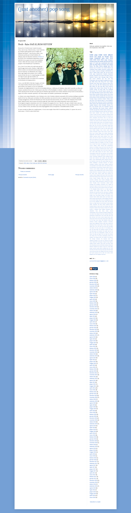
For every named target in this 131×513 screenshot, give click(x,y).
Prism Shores (103, 129)
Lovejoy (102, 195)
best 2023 (102, 249)
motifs (111, 252)
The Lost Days (104, 234)
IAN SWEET (110, 187)
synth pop (104, 254)
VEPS (104, 243)
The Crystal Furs (95, 139)
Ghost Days (99, 83)
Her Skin (99, 185)
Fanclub (109, 173)
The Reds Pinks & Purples (99, 64)
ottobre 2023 (93, 333)
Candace (96, 164)
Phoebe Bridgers (96, 129)
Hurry (111, 83)
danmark (108, 91)
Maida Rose (110, 125)
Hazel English (98, 69)
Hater (99, 77)
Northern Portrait (106, 203)
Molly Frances (101, 199)
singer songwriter (95, 58)
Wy (98, 246)
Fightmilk (92, 77)
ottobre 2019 (93, 422)
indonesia (104, 69)
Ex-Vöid (97, 97)
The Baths (111, 226)
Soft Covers (98, 217)
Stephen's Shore (98, 105)
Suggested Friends (99, 223)
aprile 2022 (92, 365)
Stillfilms (91, 136)
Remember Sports (97, 131)
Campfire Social (99, 112)
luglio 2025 (92, 293)
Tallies (91, 226)
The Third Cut (101, 240)
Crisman (91, 168)
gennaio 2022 (93, 371)
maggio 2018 (93, 452)
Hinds (108, 83)
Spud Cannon (95, 218)
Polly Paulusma (101, 207)
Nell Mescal (110, 201)
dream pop (93, 56)
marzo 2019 (92, 435)
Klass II (107, 192)
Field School (107, 175)
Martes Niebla (96, 196)
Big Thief (107, 111)
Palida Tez (94, 86)
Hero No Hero (104, 185)
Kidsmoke (92, 192)
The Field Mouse (93, 231)
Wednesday (95, 108)
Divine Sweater (106, 170)
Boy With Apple (102, 161)
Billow (111, 157)
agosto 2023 (93, 337)
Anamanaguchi (93, 153)
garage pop (107, 66)
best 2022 (98, 249)
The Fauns (110, 229)
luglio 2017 (92, 467)
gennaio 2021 (93, 393)
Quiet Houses (110, 129)
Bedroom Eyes (98, 157)
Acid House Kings (106, 150)
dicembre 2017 (93, 461)
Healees (104, 98)
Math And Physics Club (108, 196)
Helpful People (96, 122)
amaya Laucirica (93, 248)
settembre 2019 (93, 423)
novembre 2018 (93, 442)
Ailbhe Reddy (98, 151)
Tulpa (108, 241)
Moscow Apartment (93, 128)
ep (103, 56)
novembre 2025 (93, 286)
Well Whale (102, 245)
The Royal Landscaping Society (104, 235)
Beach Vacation (96, 94)
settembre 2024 (93, 312)
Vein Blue (108, 243)
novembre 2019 (93, 420)
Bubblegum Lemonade (98, 162)
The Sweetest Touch (105, 238)
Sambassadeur (93, 212)
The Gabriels (99, 231)
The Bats (99, 137)
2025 (94, 60)
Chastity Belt (102, 95)
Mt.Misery (110, 100)
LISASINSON (108, 70)
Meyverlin (100, 126)
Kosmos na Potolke (93, 193)
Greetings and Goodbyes (95, 184)
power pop (96, 61)
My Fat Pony (92, 201)
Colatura (108, 165)
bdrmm (101, 248)
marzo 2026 (92, 278)
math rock (104, 252)
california (111, 108)
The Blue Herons (98, 66)
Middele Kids (107, 198)
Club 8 (111, 75)
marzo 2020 (92, 412)
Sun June (107, 78)
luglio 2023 (92, 339)
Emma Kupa (92, 97)
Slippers (98, 213)
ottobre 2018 (93, 444)
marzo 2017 (92, 474)
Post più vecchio (79, 174)
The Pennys (110, 234)
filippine (102, 251)
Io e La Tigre (106, 189)
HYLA (107, 184)
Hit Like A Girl (110, 185)
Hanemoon (92, 185)
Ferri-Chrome (100, 117)
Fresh (31, 163)
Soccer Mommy (109, 86)
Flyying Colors (97, 176)
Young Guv (105, 246)
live (101, 252)
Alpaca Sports (100, 92)
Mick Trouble (102, 198)
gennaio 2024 (93, 327)
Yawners (101, 246)
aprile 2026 (92, 276)
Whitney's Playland (93, 246)
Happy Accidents (98, 98)
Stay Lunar (95, 220)
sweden (102, 61)
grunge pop (97, 252)
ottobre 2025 (93, 288)
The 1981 (100, 226)
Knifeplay (111, 192)
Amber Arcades (109, 151)
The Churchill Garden (101, 91)
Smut (103, 215)
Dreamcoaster (99, 116)
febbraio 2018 (93, 457)
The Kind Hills (100, 140)
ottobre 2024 (93, 310)
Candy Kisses (101, 164)
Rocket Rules (110, 103)
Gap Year (108, 97)
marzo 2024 (92, 323)
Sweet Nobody (104, 136)
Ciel (107, 95)
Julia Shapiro (97, 190)
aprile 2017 (92, 473)
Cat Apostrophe (93, 165)
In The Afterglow (93, 189)
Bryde (94, 112)
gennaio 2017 (93, 478)
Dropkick (104, 116)
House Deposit (101, 187)
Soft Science (97, 134)
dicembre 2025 (93, 284)
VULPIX (91, 145)
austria (98, 248)
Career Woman (95, 95)
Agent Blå (94, 92)
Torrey (91, 241)
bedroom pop (93, 67)
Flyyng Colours (104, 176)
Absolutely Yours (99, 150)
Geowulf (106, 181)
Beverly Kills (102, 111)
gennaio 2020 (93, 416)
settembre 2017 (93, 463)
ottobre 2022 (93, 354)
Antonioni (98, 154)
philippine (91, 254)
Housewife (106, 122)
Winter (106, 108)
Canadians (92, 164)
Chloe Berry (106, 75)
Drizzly (91, 172)
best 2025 (111, 249)
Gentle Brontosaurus (100, 181)
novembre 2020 (93, 397)
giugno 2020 (93, 406)
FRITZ (91, 117)
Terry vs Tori (94, 226)
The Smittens (104, 237)
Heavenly (91, 122)
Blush (91, 112)
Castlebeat (92, 69)
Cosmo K (111, 167)
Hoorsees (96, 187)
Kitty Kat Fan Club (101, 192)
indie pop (35, 163)
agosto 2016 (93, 488)
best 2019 (94, 249)
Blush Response (105, 159)
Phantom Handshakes (108, 102)
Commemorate (99, 167)
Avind (102, 75)
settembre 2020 (93, 401)
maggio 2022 (93, 363)
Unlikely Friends (93, 243)
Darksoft (108, 114)
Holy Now (92, 100)
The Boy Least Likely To (100, 227)
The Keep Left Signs (96, 234)
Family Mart (104, 173)
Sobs (110, 215)
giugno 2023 (93, 340)
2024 (98, 60)
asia (108, 64)
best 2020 (111, 147)
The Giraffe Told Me (107, 231)
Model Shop (110, 126)
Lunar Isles (94, 84)
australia (92, 61)
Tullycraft (105, 241)
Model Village (95, 199)
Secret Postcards (99, 212)
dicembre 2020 (93, 395)
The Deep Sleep (95, 229)
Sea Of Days (95, 133)
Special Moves (107, 217)
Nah (98, 128)
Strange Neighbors (98, 221)
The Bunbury (104, 137)
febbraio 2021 (93, 391)
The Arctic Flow (105, 226)
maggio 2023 (93, 342)
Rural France (104, 131)
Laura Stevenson (105, 123)
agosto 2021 (93, 380)
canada (111, 64)
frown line (108, 251)
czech (91, 251)
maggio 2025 (93, 297)
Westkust (106, 245)
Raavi (100, 209)
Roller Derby (100, 72)
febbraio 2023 (93, 348)
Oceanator (95, 204)
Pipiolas (96, 207)
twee (103, 58)
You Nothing (95, 147)
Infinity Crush (100, 189)
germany (98, 109)
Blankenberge (98, 159)
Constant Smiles (105, 167)
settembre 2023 (93, 335)
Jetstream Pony (97, 75)
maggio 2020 (93, 408)
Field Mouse (102, 175)
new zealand (104, 67)
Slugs (112, 213)
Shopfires (109, 212)
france (91, 66)
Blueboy (111, 111)
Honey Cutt (102, 122)
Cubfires (98, 168)
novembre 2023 (93, 331)
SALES (111, 210)
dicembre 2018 (93, 440)
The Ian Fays (94, 140)
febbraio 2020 (93, 414)
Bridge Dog (107, 161)
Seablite (91, 105)
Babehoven (100, 156)
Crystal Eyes (104, 114)
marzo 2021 (92, 389)
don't (100, 251)
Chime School (106, 112)
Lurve (96, 100)
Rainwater (108, 209)
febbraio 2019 (93, 437)
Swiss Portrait (104, 88)
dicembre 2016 (93, 480)
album (28, 163)
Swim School (97, 88)
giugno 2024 (93, 318)
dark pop (94, 251)
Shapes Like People (103, 133)
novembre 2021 (93, 374)
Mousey (111, 199)
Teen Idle (95, 137)
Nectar (106, 201)
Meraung (97, 198)
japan (94, 74)
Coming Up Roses (97, 114)
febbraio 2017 (93, 476)
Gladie (111, 182)
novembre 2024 (93, 308)
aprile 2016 (92, 495)
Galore (93, 181)
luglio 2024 (92, 316)
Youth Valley (110, 246)
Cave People (98, 165)
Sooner (102, 217)
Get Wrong (110, 181)
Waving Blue (104, 145)
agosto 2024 (93, 314)
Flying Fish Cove (105, 81)
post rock (95, 254)
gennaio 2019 (93, 439)
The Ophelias (101, 142)
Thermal (106, 240)
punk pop (44, 163)
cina (95, 148)
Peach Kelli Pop (100, 206)
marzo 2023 (92, 346)
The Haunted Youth (96, 106)
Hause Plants (110, 120)
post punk (110, 63)
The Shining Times (97, 237)
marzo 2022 (92, 367)
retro (91, 92)
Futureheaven (102, 97)
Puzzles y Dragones (94, 209)
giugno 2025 (93, 295)
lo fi (94, 63)
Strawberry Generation (108, 221)
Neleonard (100, 102)
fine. (112, 91)
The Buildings (108, 227)
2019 (111, 58)
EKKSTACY (95, 172)
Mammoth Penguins (94, 126)
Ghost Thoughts (93, 182)
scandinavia (104, 63)
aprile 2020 (92, 410)
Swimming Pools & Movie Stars (96, 224)
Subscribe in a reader (95, 502)
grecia (93, 252)
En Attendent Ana (109, 116)
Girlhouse (105, 83)
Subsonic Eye (100, 78)
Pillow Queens (93, 103)
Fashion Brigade (96, 175)
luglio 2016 (92, 490)
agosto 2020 (93, 403)
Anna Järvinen (103, 153)
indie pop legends (100, 80)
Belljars (103, 157)
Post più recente (23, 174)
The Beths (98, 67)
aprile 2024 (92, 322)
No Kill (101, 203)
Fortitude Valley (100, 178)
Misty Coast (104, 126)
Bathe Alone (95, 81)
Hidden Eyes (110, 98)
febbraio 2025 (93, 303)
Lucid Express (104, 125)
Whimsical (111, 245)
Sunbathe (104, 105)
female (107, 56)
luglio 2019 (92, 427)
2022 (25, 163)
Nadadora (98, 201)
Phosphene (92, 207)
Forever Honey (110, 176)
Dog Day (111, 170)
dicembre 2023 (93, 329)
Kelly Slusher (110, 190)
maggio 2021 (93, 386)
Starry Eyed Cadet (106, 218)
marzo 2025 (92, 301)
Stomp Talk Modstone (103, 220)
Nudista (111, 203)
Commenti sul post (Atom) (29, 177)
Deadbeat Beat (100, 170)
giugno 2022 (93, 361)
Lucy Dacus (107, 195)
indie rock (40, 163)
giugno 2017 (93, 469)
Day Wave (106, 168)
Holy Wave (92, 187)
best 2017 (109, 248)
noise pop (98, 63)
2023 (102, 60)
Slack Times (94, 213)
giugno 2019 (93, 429)
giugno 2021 (93, 384)
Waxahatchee (110, 145)
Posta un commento (26, 171)
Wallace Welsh (97, 145)
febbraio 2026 (93, 280)
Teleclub (109, 105)
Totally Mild (94, 241)
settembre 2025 (93, 290)
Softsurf (102, 134)
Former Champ (93, 178)
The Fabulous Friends (103, 229)
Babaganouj (97, 111)
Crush (94, 168)
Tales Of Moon (110, 224)
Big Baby (108, 157)
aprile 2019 (92, 433)
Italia (91, 84)
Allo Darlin (103, 151)
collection (98, 148)
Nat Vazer (102, 201)
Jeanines (98, 70)
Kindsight (102, 70)
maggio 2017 (93, 471)
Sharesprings (110, 133)
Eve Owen (92, 173)
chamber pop (93, 109)
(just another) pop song (44, 9)
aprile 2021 (92, 388)
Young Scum (101, 147)
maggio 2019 (93, 431)
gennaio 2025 (93, 305)
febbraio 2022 (93, 369)
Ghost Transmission (101, 182)
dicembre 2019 (93, 418)
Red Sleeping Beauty (101, 103)
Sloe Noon (102, 213)
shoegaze (110, 60)
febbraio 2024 (93, 325)
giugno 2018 (93, 450)
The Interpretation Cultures (102, 232)
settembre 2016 (93, 486)
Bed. (94, 157)
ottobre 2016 (93, 484)
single (105, 60)
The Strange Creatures (95, 238)
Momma (99, 100)
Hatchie (96, 77)
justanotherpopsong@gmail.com (99, 261)
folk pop (106, 61)
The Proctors (98, 143)
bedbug (104, 248)
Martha (101, 196)
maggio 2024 (93, 320)
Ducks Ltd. (110, 95)
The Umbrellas (105, 106)
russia (110, 148)
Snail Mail (106, 215)
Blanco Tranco (93, 159)
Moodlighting (106, 199)
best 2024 (107, 249)
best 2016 (106, 147)
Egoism (94, 70)
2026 (91, 64)
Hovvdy (106, 187)
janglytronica (107, 80)
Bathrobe (108, 156)
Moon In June (105, 100)
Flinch (95, 119)
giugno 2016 (93, 491)
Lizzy (94, 195)
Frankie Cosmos (100, 119)
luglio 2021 (92, 382)
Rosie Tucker (105, 210)
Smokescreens (98, 215)
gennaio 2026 (93, 282)
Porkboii (106, 207)
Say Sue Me (107, 72)
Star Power (100, 218)
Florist (93, 176)
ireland (101, 109)
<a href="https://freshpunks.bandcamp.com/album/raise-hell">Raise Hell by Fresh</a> (34, 135)
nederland (102, 148)
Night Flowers (109, 77)
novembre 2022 (93, 352)
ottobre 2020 (93, 399)
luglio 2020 (92, 405)
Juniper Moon (103, 190)
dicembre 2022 (93, 350)
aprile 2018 (92, 454)
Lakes (99, 193)
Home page (51, 174)
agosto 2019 (93, 425)
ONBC (91, 204)
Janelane (91, 190)
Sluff (109, 213)
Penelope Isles (107, 206)
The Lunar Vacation (107, 140)
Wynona (91, 147)
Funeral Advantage (105, 179)
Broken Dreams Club (105, 94)
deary (97, 251)
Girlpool (107, 182)
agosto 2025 (93, 291)
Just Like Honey (93, 123)
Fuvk (94, 120)
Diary (95, 116)
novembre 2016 (93, 482)
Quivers (91, 131)
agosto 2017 (93, 465)
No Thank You (102, 128)
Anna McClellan (110, 153)
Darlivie (101, 168)
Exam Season (98, 173)
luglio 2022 (92, 359)
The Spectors (110, 237)
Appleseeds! (103, 154)
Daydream (111, 168)
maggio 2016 (93, 493)
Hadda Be (110, 184)
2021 (111, 56)
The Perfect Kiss (93, 235)
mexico (108, 252)
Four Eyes (106, 178)
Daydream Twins (93, 170)
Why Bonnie (101, 108)
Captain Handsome (109, 164)
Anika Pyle (98, 153)
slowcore (109, 109)
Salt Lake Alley (101, 86)
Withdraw (40, 56)
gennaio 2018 (93, 459)
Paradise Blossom (93, 206)
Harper (95, 185)
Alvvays (93, 111)
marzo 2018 (92, 456)
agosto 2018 (93, 448)
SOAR (108, 131)
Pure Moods (110, 207)
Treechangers (100, 241)
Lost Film (99, 125)
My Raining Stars (94, 102)
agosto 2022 (93, 357)
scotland (108, 69)
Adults (93, 151)
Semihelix (105, 212)
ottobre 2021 (93, 376)
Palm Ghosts (102, 204)
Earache (99, 172)
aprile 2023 (92, 344)
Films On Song (107, 117)
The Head (94, 232)
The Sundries (110, 143)
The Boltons (92, 227)
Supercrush (110, 223)
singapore (99, 254)
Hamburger (104, 120)
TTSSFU (104, 224)
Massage (104, 77)
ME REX (100, 84)
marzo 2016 (92, 497)
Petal (112, 206)
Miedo (111, 198)
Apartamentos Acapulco (101, 74)
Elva (112, 172)
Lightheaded (107, 193)
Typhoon (111, 241)
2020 (91, 60)
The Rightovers (104, 143)
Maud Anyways (93, 198)
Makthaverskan (105, 84)
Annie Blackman (93, 154)
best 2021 (92, 148)
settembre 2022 (93, 355)
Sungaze (92, 88)
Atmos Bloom (107, 92)
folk (105, 251)
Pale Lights (108, 128)
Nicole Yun (92, 203)
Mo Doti (91, 199)
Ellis (99, 81)
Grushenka (103, 184)
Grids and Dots (99, 120)
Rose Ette (98, 210)
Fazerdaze (95, 117)
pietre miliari (106, 148)
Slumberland (92, 215)
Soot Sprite (106, 134)
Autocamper (95, 156)
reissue (105, 109)
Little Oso (94, 125)
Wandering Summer (96, 245)
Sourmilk (111, 134)
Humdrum (111, 122)
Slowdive (106, 213)
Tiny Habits (110, 240)
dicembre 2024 (93, 306)
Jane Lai (111, 189)
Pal (98, 204)
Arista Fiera (108, 154)
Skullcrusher (92, 134)
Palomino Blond (109, 204)
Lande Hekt (102, 193)
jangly (99, 56)
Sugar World (92, 223)
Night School (96, 203)
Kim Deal (96, 192)
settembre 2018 (93, 446)
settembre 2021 (93, 378)
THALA (108, 136)
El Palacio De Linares (106, 172)
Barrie (104, 156)
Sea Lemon (93, 78)
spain (91, 63)
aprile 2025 (92, 299)
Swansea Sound (96, 136)
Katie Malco (99, 123)
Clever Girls (104, 165)
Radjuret (103, 209)
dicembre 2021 (93, 373)
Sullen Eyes (105, 223)
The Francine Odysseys (104, 139)
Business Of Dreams (108, 162)
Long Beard (98, 195)
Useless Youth (100, 243)
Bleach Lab (110, 67)
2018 (112, 66)
